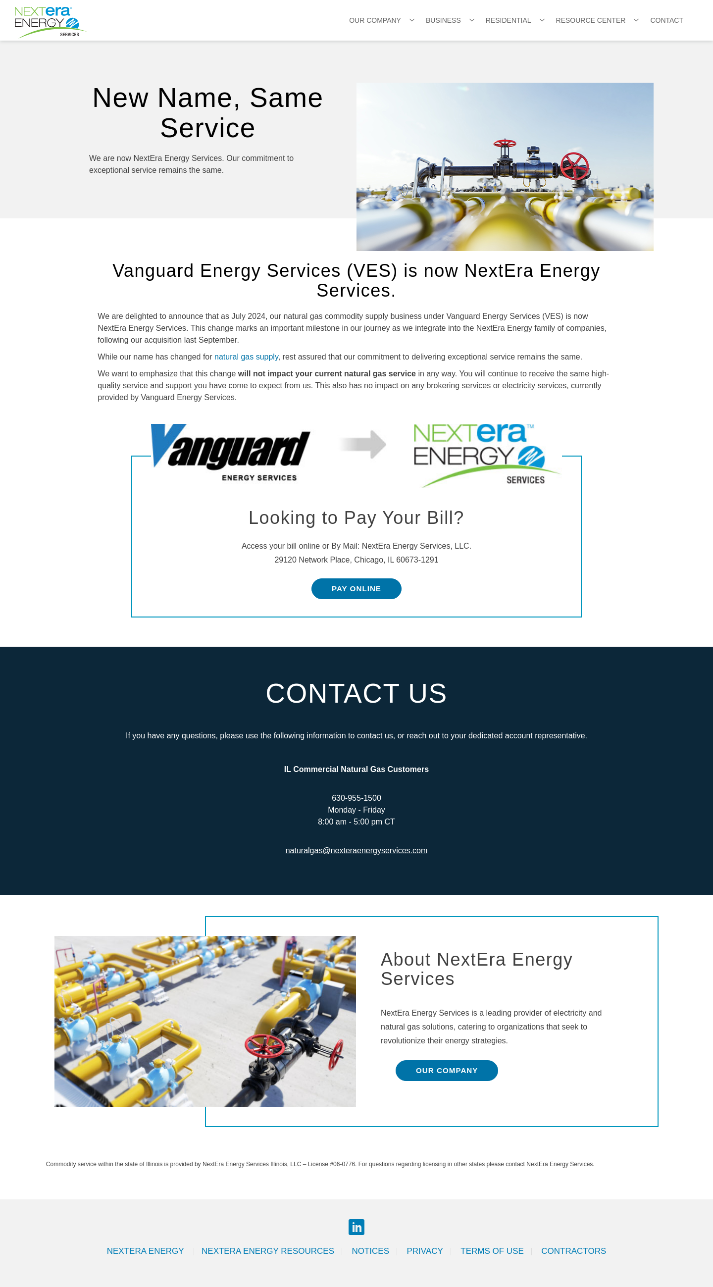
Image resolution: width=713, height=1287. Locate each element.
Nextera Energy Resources (268, 1251)
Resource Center (591, 20)
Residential (508, 20)
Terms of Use (492, 1251)
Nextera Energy (146, 1251)
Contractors (573, 1251)
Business (443, 20)
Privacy (425, 1251)
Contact (666, 20)
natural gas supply (246, 357)
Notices (370, 1251)
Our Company (375, 20)
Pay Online (356, 588)
